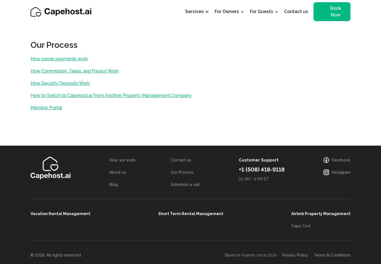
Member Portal (46, 107)
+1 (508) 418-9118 (262, 169)
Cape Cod (300, 226)
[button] (200, 11)
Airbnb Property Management (320, 213)
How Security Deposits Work (60, 83)
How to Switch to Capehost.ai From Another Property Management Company (111, 95)
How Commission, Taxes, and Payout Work (75, 71)
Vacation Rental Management (60, 213)
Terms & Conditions (332, 255)
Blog (113, 184)
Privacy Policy (295, 255)
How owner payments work (59, 58)
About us (117, 172)
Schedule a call (185, 184)
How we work (122, 160)
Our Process (182, 172)
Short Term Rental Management (190, 213)
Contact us (296, 11)
